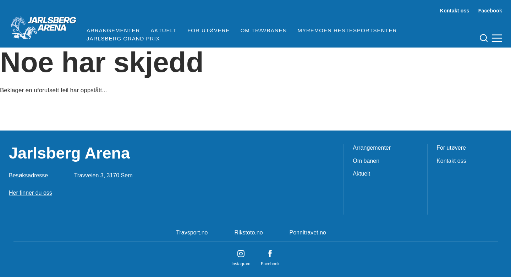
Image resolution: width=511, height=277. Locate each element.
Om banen (366, 161)
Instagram (240, 263)
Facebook (490, 10)
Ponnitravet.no (308, 232)
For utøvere (208, 30)
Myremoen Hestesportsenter (347, 30)
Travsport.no (192, 232)
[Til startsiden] (43, 25)
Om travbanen (264, 30)
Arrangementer (113, 30)
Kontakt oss (454, 10)
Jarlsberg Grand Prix (123, 38)
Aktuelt (164, 30)
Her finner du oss (30, 193)
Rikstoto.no (248, 232)
